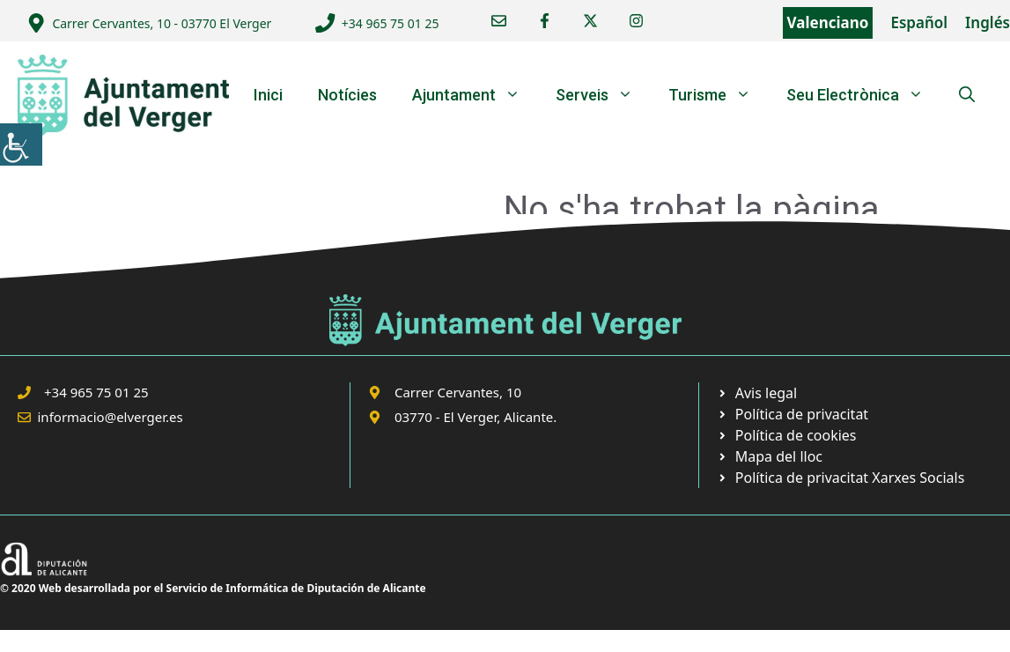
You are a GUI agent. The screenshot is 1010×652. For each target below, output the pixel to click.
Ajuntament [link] (475, 95)
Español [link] (918, 22)
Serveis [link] (603, 95)
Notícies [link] (347, 94)
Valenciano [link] (828, 22)
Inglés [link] (987, 22)
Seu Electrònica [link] (863, 95)
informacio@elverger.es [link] (110, 417)
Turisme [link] (718, 95)
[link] (21, 144)
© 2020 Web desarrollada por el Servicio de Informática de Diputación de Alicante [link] (213, 588)
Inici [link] (268, 94)
